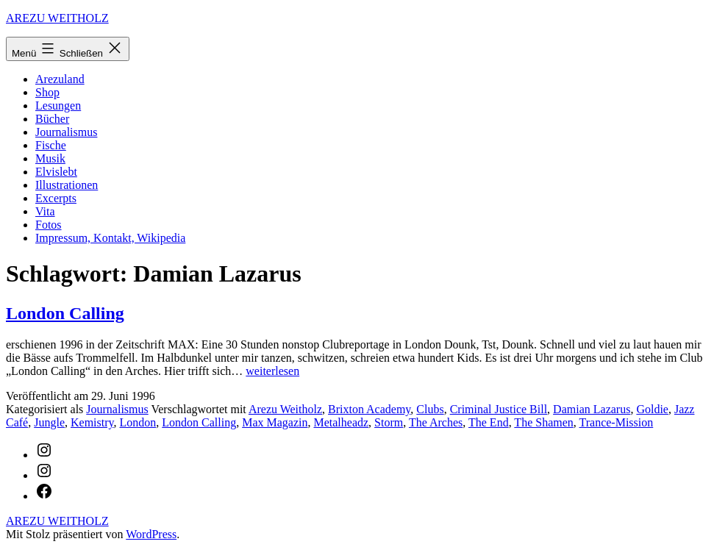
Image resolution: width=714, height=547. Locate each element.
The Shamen (543, 422)
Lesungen (58, 105)
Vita (45, 211)
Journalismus (66, 132)
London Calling (65, 313)
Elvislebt (56, 171)
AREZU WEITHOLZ (57, 18)
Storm (388, 422)
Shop (47, 92)
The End (488, 422)
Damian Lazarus (591, 409)
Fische (50, 145)
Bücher (52, 118)
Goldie (652, 409)
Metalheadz (340, 422)
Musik (50, 158)
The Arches (436, 422)
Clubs (429, 409)
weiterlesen (272, 371)
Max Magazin (274, 422)
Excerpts (55, 198)
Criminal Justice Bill (498, 409)
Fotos (48, 224)
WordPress (151, 534)
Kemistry (92, 422)
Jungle (49, 422)
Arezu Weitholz (285, 409)
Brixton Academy (369, 409)
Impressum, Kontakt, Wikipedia (110, 238)
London (138, 422)
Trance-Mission (616, 422)
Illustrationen (66, 185)
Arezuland (60, 79)
